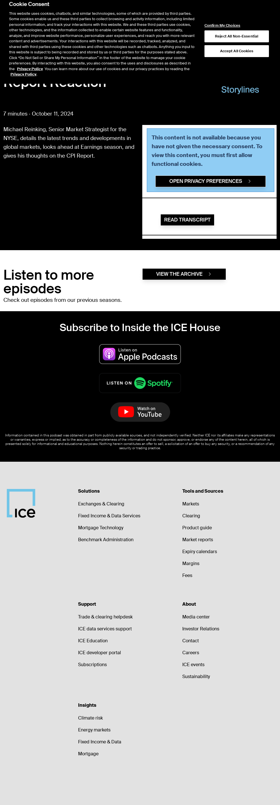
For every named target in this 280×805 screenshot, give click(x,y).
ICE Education (93, 641)
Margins (190, 563)
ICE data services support (105, 629)
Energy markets (94, 730)
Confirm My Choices (222, 11)
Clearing (191, 516)
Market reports (197, 540)
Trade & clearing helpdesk (105, 617)
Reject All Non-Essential (236, 21)
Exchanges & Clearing (101, 504)
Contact (190, 641)
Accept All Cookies (236, 36)
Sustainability (196, 676)
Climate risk (90, 718)
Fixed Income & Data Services (109, 516)
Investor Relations (200, 629)
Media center (196, 617)
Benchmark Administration (105, 540)
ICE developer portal (99, 653)
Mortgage (88, 754)
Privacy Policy (30, 54)
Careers (190, 653)
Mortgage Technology (100, 528)
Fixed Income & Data (99, 742)
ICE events (193, 665)
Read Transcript (187, 219)
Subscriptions (92, 665)
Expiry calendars (199, 552)
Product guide (197, 528)
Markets (190, 504)
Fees (187, 575)
